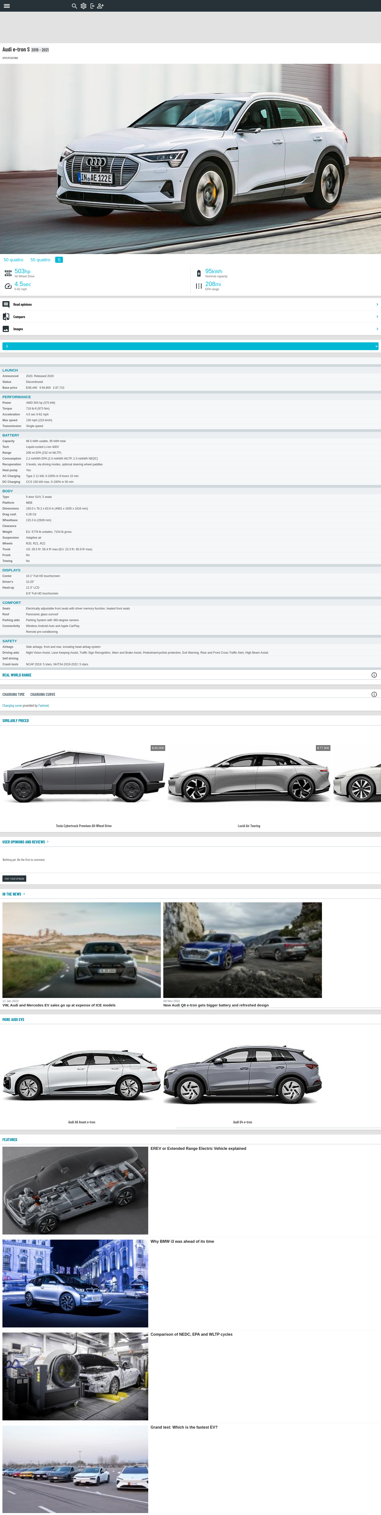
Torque (7, 408)
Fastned (43, 705)
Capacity (8, 441)
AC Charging (11, 476)
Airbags (7, 647)
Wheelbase (10, 520)
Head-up (8, 587)
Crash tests (10, 664)
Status (6, 382)
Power (6, 402)
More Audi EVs (13, 1019)
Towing (7, 561)
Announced (10, 376)
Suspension (10, 537)
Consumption (11, 458)
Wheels (7, 543)
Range (6, 452)
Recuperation (11, 464)
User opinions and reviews (26, 841)
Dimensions (10, 508)
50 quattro (13, 259)
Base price (9, 387)
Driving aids (10, 652)
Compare (196, 317)
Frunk (6, 555)
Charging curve (12, 705)
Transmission (11, 426)
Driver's (7, 582)
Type (5, 497)
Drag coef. (9, 514)
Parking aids (11, 620)
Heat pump (9, 470)
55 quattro (40, 259)
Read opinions (196, 304)
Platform (8, 502)
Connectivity (11, 626)
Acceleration (11, 414)
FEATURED (9, 1139)
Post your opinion (14, 878)
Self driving (10, 658)
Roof (5, 614)
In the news (14, 893)
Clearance (9, 526)
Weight (7, 532)
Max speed (9, 420)
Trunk (6, 549)
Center (7, 576)
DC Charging (11, 482)
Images (196, 329)
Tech (5, 447)
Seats (6, 608)
